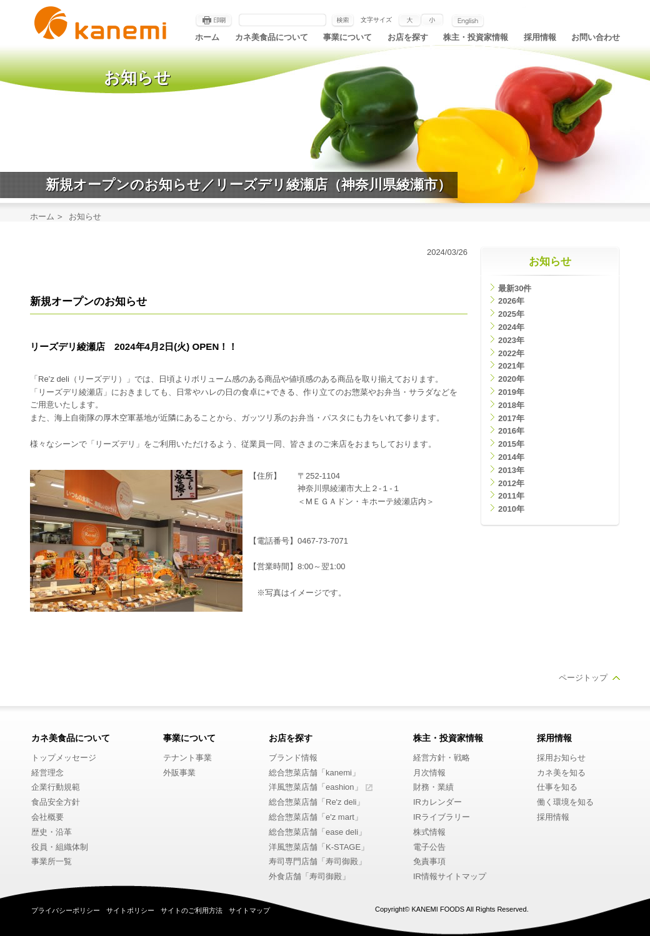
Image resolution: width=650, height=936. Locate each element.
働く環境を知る (565, 802)
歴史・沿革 (51, 832)
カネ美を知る (561, 772)
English (467, 20)
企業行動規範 (55, 787)
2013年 (511, 470)
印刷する (213, 20)
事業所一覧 (51, 861)
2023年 (511, 340)
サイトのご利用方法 (191, 910)
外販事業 (179, 772)
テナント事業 (187, 757)
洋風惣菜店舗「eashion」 (315, 787)
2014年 (511, 457)
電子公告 (429, 847)
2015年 (511, 444)
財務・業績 (433, 787)
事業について (347, 37)
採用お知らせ (561, 757)
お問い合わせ (595, 37)
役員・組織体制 (59, 847)
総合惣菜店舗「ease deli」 (317, 832)
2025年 (511, 314)
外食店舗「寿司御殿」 (309, 876)
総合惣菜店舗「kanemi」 (314, 772)
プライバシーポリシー (65, 910)
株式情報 (429, 832)
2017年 (511, 418)
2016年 (511, 431)
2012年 (511, 483)
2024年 (511, 327)
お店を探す (408, 37)
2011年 (511, 495)
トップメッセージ (63, 757)
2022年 (511, 353)
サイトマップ (249, 910)
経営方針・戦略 (441, 757)
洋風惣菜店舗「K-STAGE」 (319, 847)
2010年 (511, 509)
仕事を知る (557, 787)
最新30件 (514, 288)
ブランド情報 (293, 757)
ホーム (207, 37)
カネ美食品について (271, 37)
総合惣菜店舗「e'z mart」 (315, 817)
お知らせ (550, 261)
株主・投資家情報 (475, 37)
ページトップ (583, 677)
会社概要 (47, 817)
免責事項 (429, 861)
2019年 (511, 392)
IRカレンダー (437, 802)
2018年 (511, 405)
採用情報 (540, 37)
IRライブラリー (441, 817)
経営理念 (47, 772)
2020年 (511, 379)
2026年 (511, 301)
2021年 (511, 366)
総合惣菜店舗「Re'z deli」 (316, 802)
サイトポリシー (130, 910)
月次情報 (429, 772)
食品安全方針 (55, 802)
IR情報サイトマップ (449, 876)
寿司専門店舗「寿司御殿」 (317, 861)
